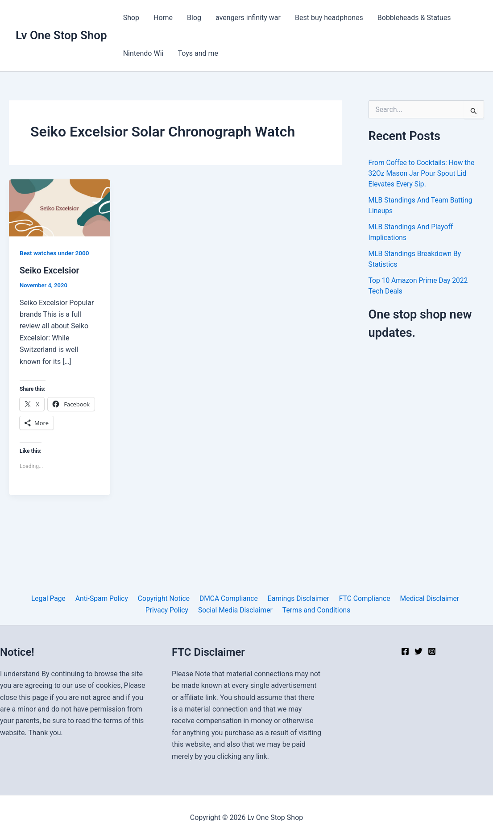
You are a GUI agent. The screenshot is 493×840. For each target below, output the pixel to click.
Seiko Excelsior (50, 270)
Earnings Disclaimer (296, 598)
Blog (194, 17)
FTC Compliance (361, 598)
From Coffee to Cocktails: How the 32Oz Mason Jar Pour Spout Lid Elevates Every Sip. (423, 173)
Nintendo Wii (143, 53)
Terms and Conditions (315, 609)
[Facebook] (405, 651)
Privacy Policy (168, 609)
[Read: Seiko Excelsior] (59, 207)
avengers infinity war (248, 17)
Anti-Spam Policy (104, 598)
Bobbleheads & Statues (414, 17)
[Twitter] (418, 651)
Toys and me (198, 53)
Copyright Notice (164, 598)
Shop (131, 17)
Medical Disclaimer (424, 598)
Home (163, 17)
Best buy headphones (329, 17)
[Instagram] (432, 651)
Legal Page (52, 598)
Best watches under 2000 (55, 253)
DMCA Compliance (227, 598)
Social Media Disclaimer (235, 609)
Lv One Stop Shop (61, 35)
